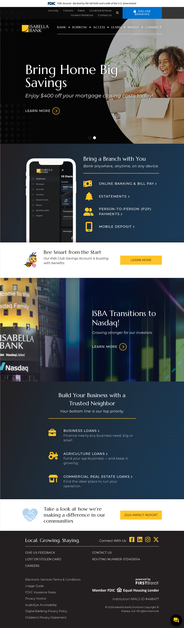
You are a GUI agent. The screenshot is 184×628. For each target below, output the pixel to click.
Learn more (38, 111)
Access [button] (99, 27)
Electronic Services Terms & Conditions (52, 579)
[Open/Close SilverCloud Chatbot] (176, 620)
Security (53, 10)
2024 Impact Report (141, 515)
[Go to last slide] (28, 89)
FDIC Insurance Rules (40, 592)
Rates (81, 10)
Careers (68, 10)
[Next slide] (156, 89)
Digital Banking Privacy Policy (46, 611)
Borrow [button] (79, 27)
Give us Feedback (40, 552)
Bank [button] (61, 27)
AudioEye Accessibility (41, 605)
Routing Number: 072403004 (116, 559)
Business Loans (80, 431)
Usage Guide (34, 586)
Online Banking (143, 12)
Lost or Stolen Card (43, 559)
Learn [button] (116, 27)
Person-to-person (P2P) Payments (125, 211)
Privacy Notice (35, 598)
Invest (133, 27)
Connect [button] (153, 27)
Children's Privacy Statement (45, 617)
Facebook (131, 539)
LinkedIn (139, 539)
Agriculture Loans (84, 454)
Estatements (113, 196)
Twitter (156, 539)
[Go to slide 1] (89, 137)
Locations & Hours (100, 10)
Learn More (141, 260)
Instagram (147, 539)
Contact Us (104, 15)
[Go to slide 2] (94, 137)
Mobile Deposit (115, 227)
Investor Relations (82, 15)
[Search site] (119, 13)
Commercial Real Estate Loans (96, 477)
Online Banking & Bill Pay (126, 184)
